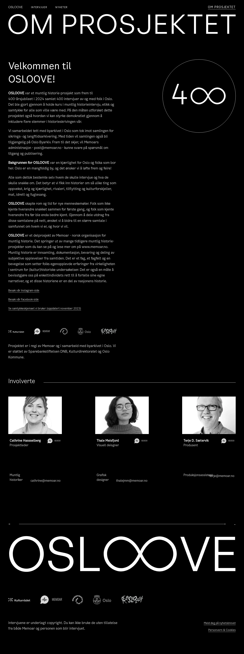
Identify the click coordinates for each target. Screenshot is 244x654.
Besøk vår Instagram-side (28, 290)
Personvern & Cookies (218, 630)
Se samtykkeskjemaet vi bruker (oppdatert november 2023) (54, 308)
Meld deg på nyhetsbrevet (215, 622)
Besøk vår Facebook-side (27, 299)
